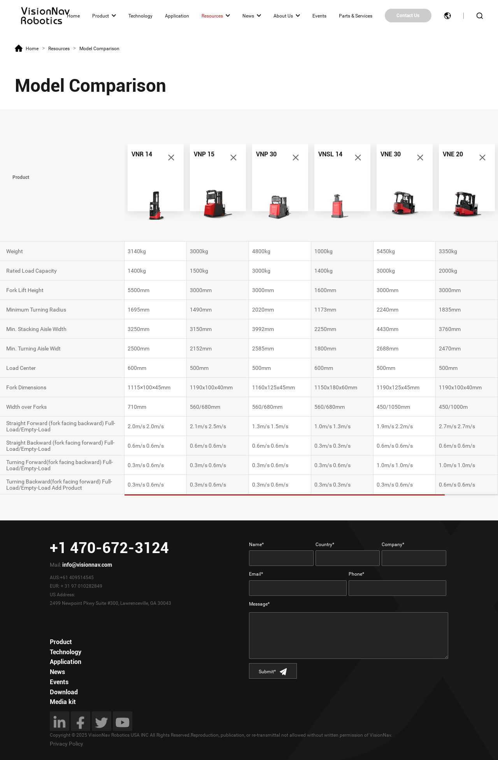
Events (319, 15)
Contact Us (407, 15)
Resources (212, 15)
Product (100, 15)
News (248, 15)
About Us (283, 15)
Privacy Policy (66, 744)
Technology (140, 15)
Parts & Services (355, 15)
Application (177, 15)
